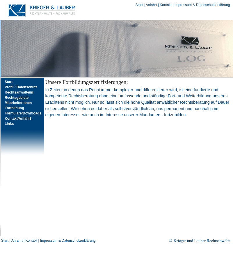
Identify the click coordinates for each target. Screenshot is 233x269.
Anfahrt (151, 5)
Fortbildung (14, 108)
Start (139, 5)
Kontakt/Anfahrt (18, 118)
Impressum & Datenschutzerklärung (202, 5)
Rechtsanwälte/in (19, 92)
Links (9, 124)
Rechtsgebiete (17, 98)
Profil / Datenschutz (21, 87)
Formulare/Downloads (23, 113)
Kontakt (166, 5)
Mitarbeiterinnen (18, 103)
